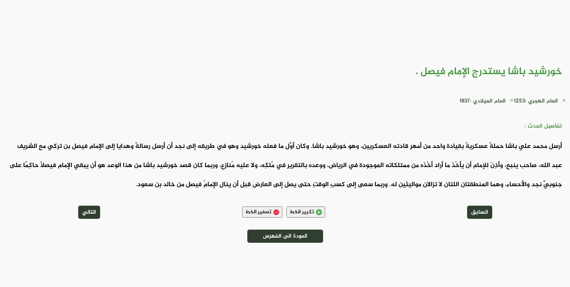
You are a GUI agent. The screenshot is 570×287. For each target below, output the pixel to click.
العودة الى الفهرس (285, 236)
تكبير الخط (306, 212)
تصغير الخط (262, 212)
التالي (89, 212)
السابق (479, 212)
